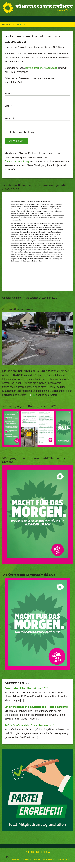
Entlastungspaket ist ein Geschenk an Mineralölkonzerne (36, 706)
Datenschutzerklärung (17, 161)
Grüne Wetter (9, 24)
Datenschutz (63, 859)
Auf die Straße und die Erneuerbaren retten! (29, 725)
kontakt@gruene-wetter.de (40, 68)
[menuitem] (16, 859)
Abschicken (16, 141)
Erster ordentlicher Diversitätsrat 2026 (26, 688)
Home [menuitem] (7, 857)
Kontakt (16, 859)
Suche (37, 859)
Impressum (48, 859)
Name (8, 93)
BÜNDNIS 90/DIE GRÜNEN (44, 6)
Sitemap (27, 859)
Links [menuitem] (44, 852)
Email (8, 106)
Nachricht (10, 118)
